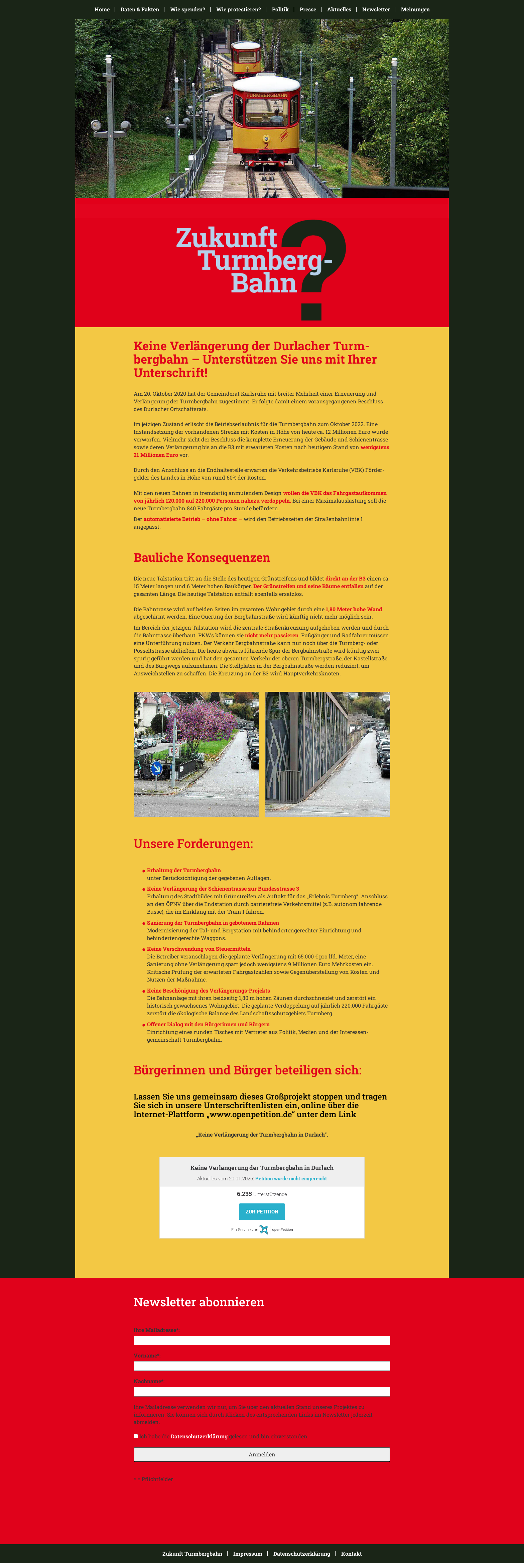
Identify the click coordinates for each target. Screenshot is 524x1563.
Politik (280, 9)
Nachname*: (149, 1381)
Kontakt (351, 1553)
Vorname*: (147, 1355)
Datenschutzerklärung (199, 1436)
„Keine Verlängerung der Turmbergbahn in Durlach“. (262, 1134)
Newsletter (376, 9)
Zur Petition (262, 1212)
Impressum (247, 1553)
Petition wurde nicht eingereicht (291, 1179)
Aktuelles (339, 9)
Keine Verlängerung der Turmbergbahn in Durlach (262, 1168)
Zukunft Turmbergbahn (192, 1553)
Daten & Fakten (140, 9)
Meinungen (415, 9)
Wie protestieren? (238, 9)
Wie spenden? (187, 9)
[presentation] (184, 1503)
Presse (308, 9)
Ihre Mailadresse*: (157, 1329)
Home (102, 9)
